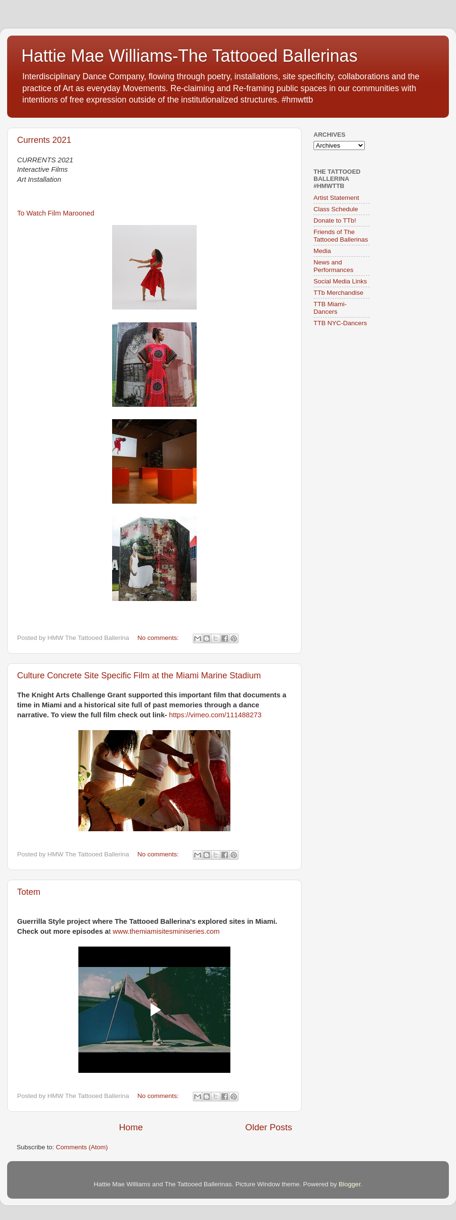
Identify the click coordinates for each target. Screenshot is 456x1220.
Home (130, 1127)
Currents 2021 (44, 140)
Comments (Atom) (82, 1147)
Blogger (350, 1184)
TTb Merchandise (338, 292)
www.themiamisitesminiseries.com (166, 931)
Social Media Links (340, 281)
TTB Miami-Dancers (330, 307)
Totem (28, 892)
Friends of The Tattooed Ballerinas (341, 235)
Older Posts (268, 1127)
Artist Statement (336, 197)
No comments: (158, 637)
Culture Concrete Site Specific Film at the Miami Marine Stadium (139, 675)
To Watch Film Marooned (55, 213)
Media (322, 250)
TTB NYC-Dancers (340, 323)
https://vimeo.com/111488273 (215, 715)
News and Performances (333, 266)
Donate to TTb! (335, 220)
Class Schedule (336, 209)
